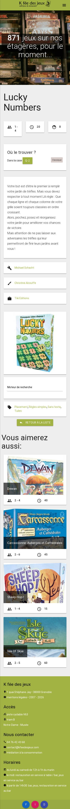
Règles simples (37, 407)
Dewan (12, 489)
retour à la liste (35, 422)
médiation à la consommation (24, 752)
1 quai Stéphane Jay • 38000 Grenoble (29, 692)
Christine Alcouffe (25, 283)
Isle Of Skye (15, 651)
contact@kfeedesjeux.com (23, 747)
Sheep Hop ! (15, 597)
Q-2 (27, 160)
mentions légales (17, 697)
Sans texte (54, 407)
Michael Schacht (24, 267)
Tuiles (18, 411)
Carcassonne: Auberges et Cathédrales (34, 543)
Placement (21, 407)
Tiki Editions (22, 298)
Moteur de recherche (19, 387)
